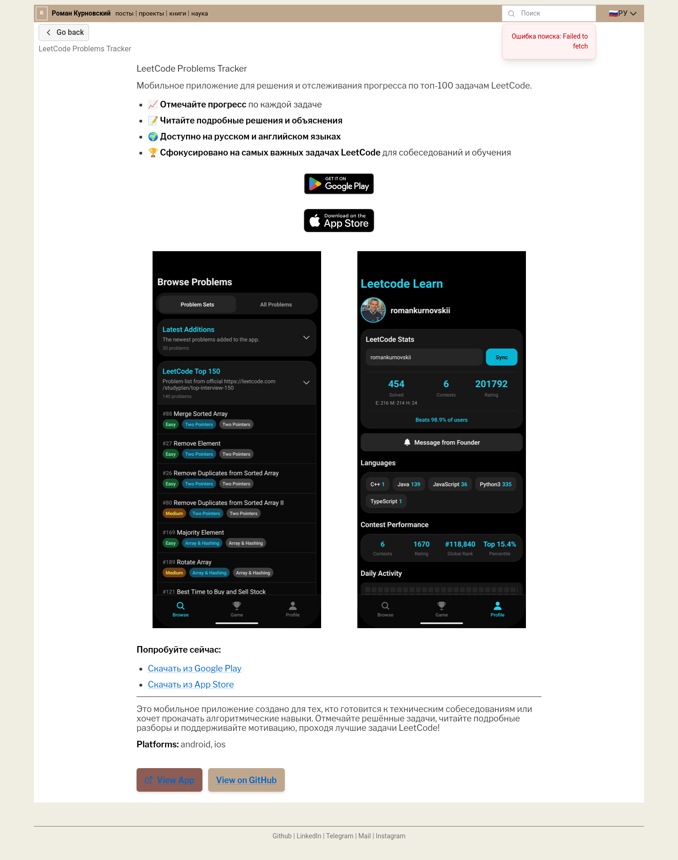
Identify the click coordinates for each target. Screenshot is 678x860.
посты (124, 13)
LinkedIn (309, 836)
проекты (151, 13)
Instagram (390, 836)
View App (169, 780)
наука (199, 13)
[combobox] (624, 13)
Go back (64, 32)
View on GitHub (246, 780)
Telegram (340, 836)
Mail (364, 836)
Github (282, 836)
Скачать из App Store (191, 684)
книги (178, 13)
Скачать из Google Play (195, 668)
